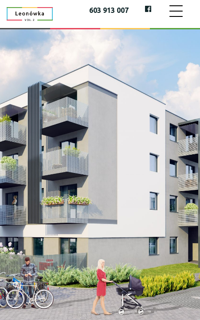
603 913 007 (109, 10)
